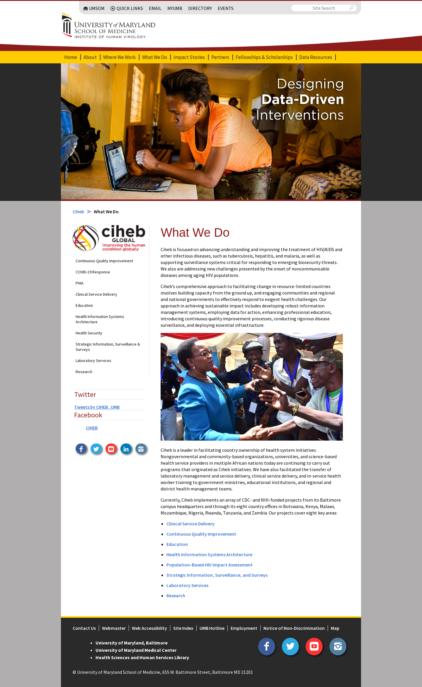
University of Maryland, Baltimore (132, 643)
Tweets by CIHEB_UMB (97, 407)
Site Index (183, 628)
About (90, 57)
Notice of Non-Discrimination (294, 628)
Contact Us (84, 628)
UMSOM (97, 8)
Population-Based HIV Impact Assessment (209, 565)
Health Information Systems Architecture (100, 319)
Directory (200, 8)
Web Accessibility (149, 628)
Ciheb (78, 211)
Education (84, 305)
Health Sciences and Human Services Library (142, 657)
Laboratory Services (93, 360)
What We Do (154, 57)
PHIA (80, 283)
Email (155, 8)
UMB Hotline (212, 628)
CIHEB (92, 428)
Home (70, 57)
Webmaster (114, 628)
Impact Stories (189, 57)
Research (84, 371)
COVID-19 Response (93, 272)
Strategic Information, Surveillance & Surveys (108, 346)
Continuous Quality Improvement (104, 260)
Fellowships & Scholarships (264, 57)
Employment (244, 628)
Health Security (89, 333)
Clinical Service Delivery (96, 294)
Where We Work (119, 57)
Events (226, 8)
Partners (220, 57)
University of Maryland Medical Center (136, 650)
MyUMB (174, 8)
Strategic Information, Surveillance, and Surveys (217, 575)
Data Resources (315, 57)
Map (335, 628)
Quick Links (130, 8)
